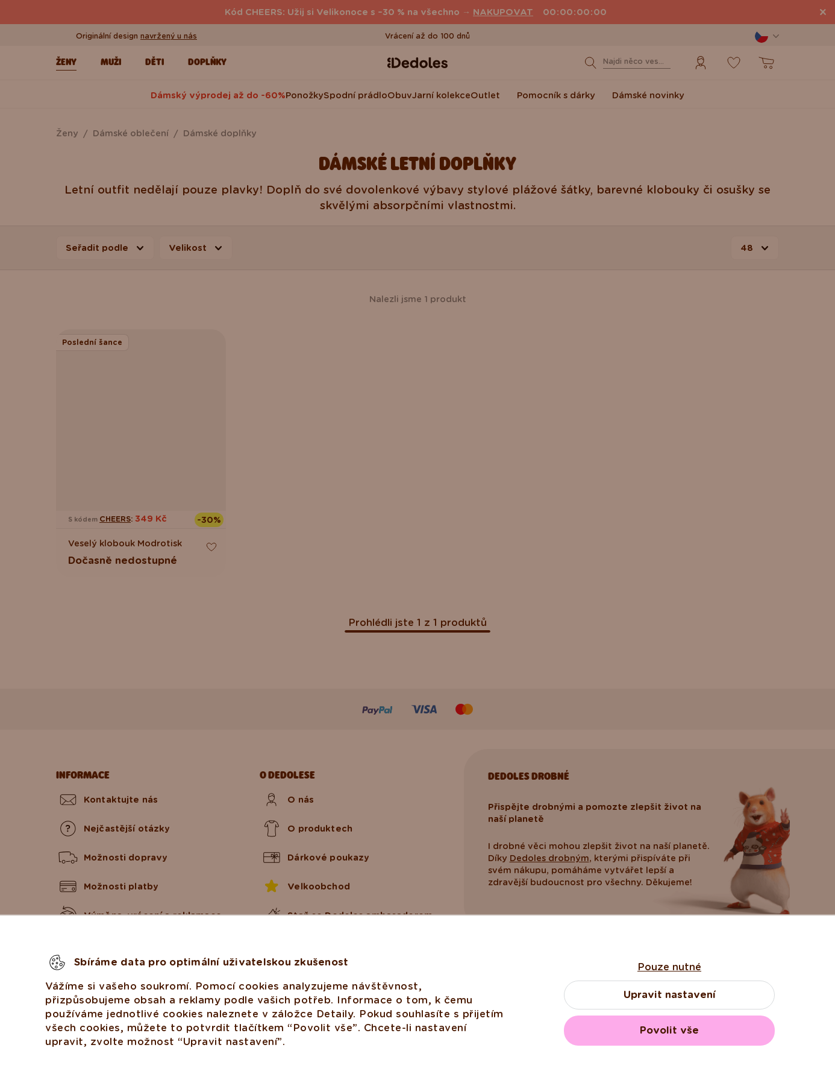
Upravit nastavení (670, 994)
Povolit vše (669, 1030)
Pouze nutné (669, 967)
